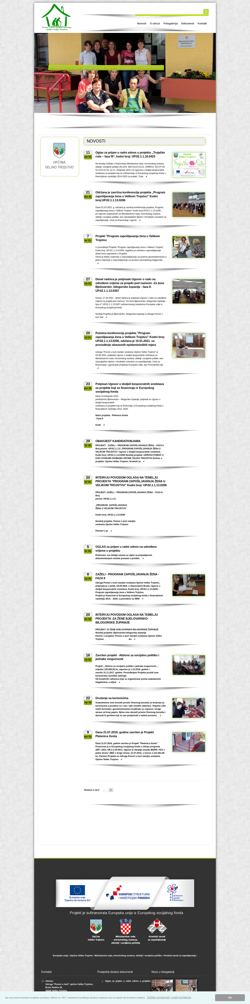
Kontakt (202, 23)
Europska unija (60, 955)
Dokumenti (187, 23)
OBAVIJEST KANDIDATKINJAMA (117, 441)
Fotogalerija (170, 23)
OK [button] (230, 997)
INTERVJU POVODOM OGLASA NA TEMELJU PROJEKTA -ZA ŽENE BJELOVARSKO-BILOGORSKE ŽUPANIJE (126, 618)
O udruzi (155, 23)
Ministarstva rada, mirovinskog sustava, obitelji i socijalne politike (128, 955)
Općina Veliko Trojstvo (81, 955)
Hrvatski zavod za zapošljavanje (179, 955)
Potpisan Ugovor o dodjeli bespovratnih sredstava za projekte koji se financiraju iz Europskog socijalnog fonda (129, 387)
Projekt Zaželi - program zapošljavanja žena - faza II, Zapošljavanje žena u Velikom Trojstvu (106, 65)
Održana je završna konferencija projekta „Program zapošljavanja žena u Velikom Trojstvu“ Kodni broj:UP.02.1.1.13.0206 (130, 196)
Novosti (141, 23)
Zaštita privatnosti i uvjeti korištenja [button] (169, 997)
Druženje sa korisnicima (111, 698)
